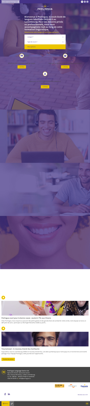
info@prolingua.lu (25, 378)
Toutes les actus (8, 359)
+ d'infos (21, 67)
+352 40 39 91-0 (12, 378)
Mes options (31, 47)
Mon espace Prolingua (10, 2)
